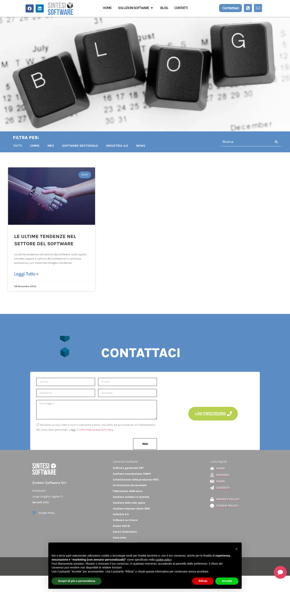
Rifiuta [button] (203, 581)
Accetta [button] (227, 581)
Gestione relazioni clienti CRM (131, 508)
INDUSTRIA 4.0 (117, 145)
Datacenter (119, 537)
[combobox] (246, 141)
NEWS (140, 145)
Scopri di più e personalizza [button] (76, 581)
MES (51, 145)
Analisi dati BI (121, 526)
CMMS (34, 145)
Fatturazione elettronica (127, 491)
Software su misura (125, 520)
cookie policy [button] (163, 559)
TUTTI (17, 145)
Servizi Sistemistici (125, 531)
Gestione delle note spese (129, 502)
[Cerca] (276, 141)
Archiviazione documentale (130, 485)
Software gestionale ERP (128, 468)
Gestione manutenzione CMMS (132, 473)
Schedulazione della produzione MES (136, 479)
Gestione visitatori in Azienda (131, 497)
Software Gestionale (80, 145)
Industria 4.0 (121, 514)
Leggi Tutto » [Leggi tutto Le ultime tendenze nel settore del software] (26, 274)
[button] (236, 549)
